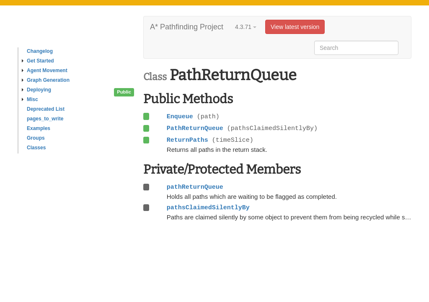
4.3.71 (245, 26)
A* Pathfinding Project (186, 27)
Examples (38, 128)
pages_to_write (45, 119)
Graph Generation (46, 80)
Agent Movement (44, 70)
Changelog (40, 51)
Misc (30, 99)
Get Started (38, 61)
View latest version (295, 26)
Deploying (36, 90)
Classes (36, 148)
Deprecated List (46, 109)
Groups (36, 138)
